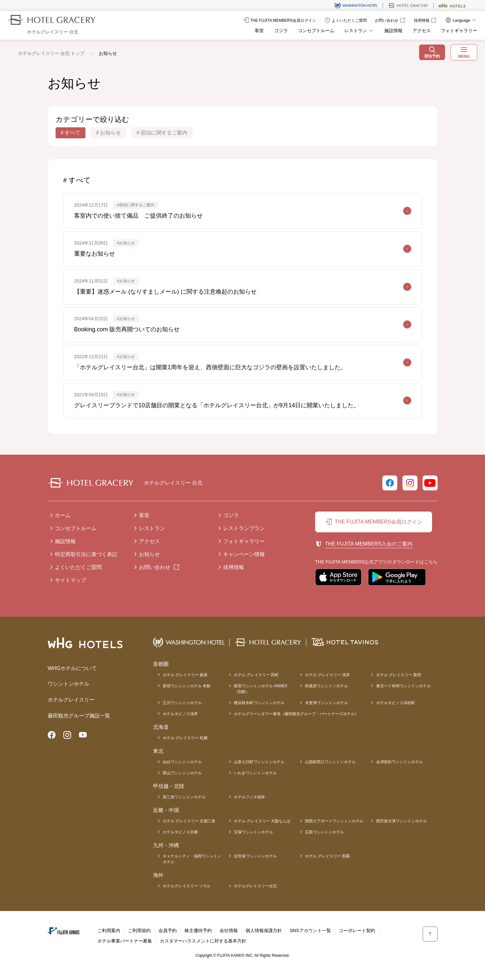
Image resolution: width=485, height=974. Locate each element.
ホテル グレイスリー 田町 (256, 675)
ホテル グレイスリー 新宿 (398, 675)
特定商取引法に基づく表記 (86, 554)
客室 (259, 30)
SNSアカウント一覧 (310, 930)
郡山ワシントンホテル (182, 773)
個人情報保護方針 (264, 930)
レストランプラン (244, 528)
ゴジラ (281, 30)
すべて (72, 132)
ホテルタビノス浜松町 (395, 703)
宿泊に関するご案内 (164, 132)
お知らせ (110, 132)
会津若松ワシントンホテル (399, 762)
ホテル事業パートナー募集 (124, 940)
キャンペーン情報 (244, 554)
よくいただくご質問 (78, 567)
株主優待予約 (198, 930)
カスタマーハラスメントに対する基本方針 (203, 940)
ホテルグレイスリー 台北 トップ (51, 53)
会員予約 (168, 930)
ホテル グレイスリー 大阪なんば (262, 821)
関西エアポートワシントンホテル (334, 821)
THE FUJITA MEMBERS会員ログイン (378, 522)
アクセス (422, 30)
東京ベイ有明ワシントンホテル (403, 686)
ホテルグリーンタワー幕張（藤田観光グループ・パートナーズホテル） (296, 714)
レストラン (152, 528)
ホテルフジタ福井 (249, 797)
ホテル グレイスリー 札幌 (185, 738)
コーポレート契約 (357, 930)
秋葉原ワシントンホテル (326, 686)
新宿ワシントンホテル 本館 (187, 686)
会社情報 (229, 930)
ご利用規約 (139, 930)
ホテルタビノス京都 (180, 832)
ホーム (62, 515)
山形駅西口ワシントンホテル (330, 762)
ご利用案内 (108, 930)
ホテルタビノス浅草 (180, 714)
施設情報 (393, 30)
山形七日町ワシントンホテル (259, 762)
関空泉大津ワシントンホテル (401, 821)
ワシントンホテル (68, 684)
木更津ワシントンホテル (326, 703)
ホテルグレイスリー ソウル (187, 886)
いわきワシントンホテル (255, 773)
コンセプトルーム (316, 30)
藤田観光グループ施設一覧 (79, 715)
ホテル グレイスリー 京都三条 (189, 821)
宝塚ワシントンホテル (253, 832)
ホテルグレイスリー (71, 699)
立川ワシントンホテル (182, 703)
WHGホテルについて (72, 668)
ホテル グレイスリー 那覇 (327, 856)
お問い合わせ (154, 567)
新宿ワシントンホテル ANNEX (260, 689)
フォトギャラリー (459, 30)
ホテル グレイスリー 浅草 (327, 675)
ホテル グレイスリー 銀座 (185, 675)
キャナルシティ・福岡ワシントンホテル (192, 859)
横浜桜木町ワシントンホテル (259, 703)
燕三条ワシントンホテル (184, 797)
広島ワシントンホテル (324, 832)
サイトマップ (70, 580)
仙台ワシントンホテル (182, 762)
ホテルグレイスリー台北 (255, 886)
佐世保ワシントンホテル (255, 856)
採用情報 (233, 567)
